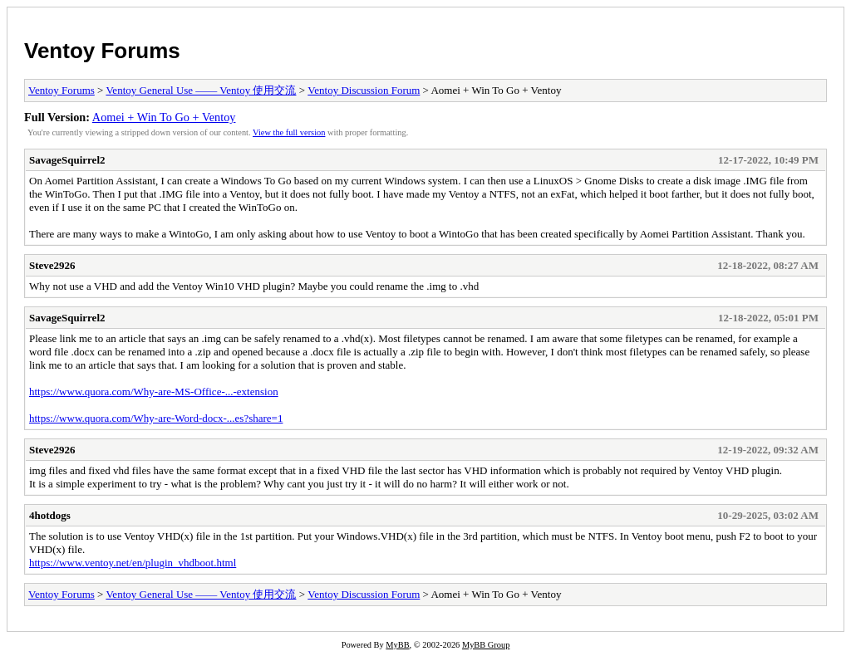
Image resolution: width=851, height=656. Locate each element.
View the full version (289, 132)
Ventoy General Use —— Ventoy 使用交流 (201, 90)
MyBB (397, 644)
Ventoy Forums (102, 50)
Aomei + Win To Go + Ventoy (164, 117)
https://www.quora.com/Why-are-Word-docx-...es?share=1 (156, 418)
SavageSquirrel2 (67, 160)
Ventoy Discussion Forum (363, 90)
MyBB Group (485, 644)
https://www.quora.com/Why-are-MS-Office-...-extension (153, 391)
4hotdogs (50, 515)
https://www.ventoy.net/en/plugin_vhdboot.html (132, 562)
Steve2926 (52, 265)
